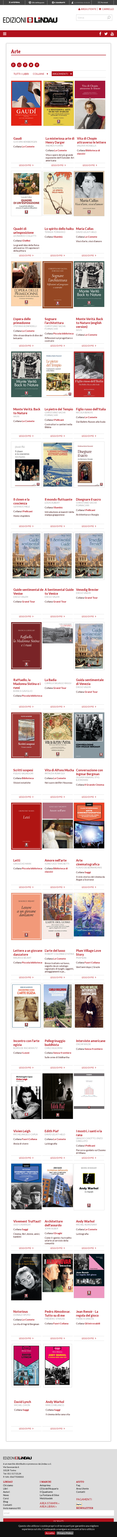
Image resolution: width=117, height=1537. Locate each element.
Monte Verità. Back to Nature (26, 411)
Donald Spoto (21, 1315)
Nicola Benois (84, 412)
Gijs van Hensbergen (25, 141)
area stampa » (49, 1503)
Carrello (106, 9)
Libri (5, 1488)
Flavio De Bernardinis (89, 867)
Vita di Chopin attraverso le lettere (91, 140)
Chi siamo (8, 1485)
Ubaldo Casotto (86, 1138)
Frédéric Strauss (55, 1318)
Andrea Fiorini (54, 145)
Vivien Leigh (21, 1131)
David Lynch (22, 1402)
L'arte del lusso (55, 950)
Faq (78, 1485)
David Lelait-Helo (86, 232)
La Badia (50, 680)
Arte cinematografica (87, 862)
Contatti (7, 1504)
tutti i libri (21, 74)
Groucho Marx (22, 863)
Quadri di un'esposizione (23, 230)
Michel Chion (22, 1405)
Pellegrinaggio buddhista (55, 1043)
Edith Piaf (52, 1131)
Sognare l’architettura (54, 321)
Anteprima (45, 1485)
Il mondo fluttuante (58, 499)
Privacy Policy (65, 1533)
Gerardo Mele (21, 506)
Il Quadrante (46, 1491)
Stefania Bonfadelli (25, 326)
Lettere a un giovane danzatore (27, 952)
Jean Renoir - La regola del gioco (87, 1313)
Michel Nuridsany (86, 1224)
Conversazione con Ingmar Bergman (89, 772)
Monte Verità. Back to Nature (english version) (89, 322)
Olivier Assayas (85, 777)
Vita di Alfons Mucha (59, 770)
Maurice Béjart (22, 957)
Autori (6, 1491)
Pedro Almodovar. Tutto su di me (57, 1313)
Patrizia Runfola (55, 773)
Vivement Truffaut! (27, 1221)
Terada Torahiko (55, 232)
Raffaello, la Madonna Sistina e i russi (26, 683)
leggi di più (26, 165)
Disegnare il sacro (88, 499)
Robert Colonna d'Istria (59, 954)
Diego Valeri (20, 596)
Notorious (20, 1311)
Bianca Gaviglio (22, 691)
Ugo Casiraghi (22, 1224)
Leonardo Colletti (24, 236)
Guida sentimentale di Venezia (90, 682)
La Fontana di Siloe (49, 1495)
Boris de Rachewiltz (25, 1048)
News (6, 1495)
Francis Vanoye (85, 1318)
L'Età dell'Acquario (49, 1488)
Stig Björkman (87, 778)
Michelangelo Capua (25, 1134)
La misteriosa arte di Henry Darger (60, 140)
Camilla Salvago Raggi (58, 683)
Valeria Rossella (86, 145)
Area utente (87, 9)
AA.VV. (79, 330)
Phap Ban (81, 957)
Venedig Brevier (87, 589)
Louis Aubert (52, 502)
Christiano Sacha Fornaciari (55, 327)
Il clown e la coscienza (21, 501)
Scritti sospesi (23, 770)
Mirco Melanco (55, 1405)
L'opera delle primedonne (22, 321)
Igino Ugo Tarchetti (57, 863)
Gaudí (17, 138)
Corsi (6, 1498)
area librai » (48, 1506)
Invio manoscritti (12, 1508)
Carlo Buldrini (54, 1048)
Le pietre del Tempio (59, 409)
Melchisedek (46, 1498)
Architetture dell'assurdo (54, 1223)
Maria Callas (84, 228)
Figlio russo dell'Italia (91, 409)
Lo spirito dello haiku (59, 228)
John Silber (51, 1228)
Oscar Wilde (83, 1044)
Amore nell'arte (56, 860)
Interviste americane (90, 1041)
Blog (5, 1501)
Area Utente (82, 1488)
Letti (16, 860)
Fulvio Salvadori (23, 773)
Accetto (50, 1533)
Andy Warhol (85, 1221)
